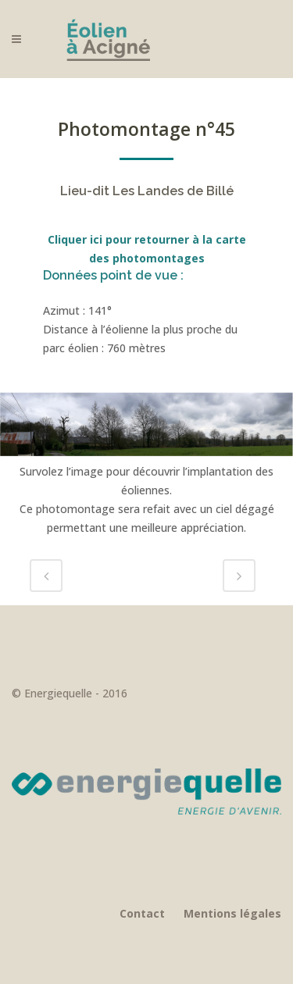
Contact (142, 913)
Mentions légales (232, 913)
